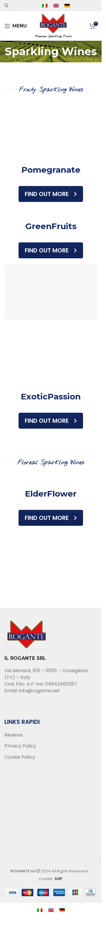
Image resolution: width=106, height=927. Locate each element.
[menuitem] (44, 5)
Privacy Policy (20, 746)
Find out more (51, 194)
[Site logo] (53, 25)
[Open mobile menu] (15, 26)
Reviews (13, 735)
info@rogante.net (39, 690)
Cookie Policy (19, 757)
